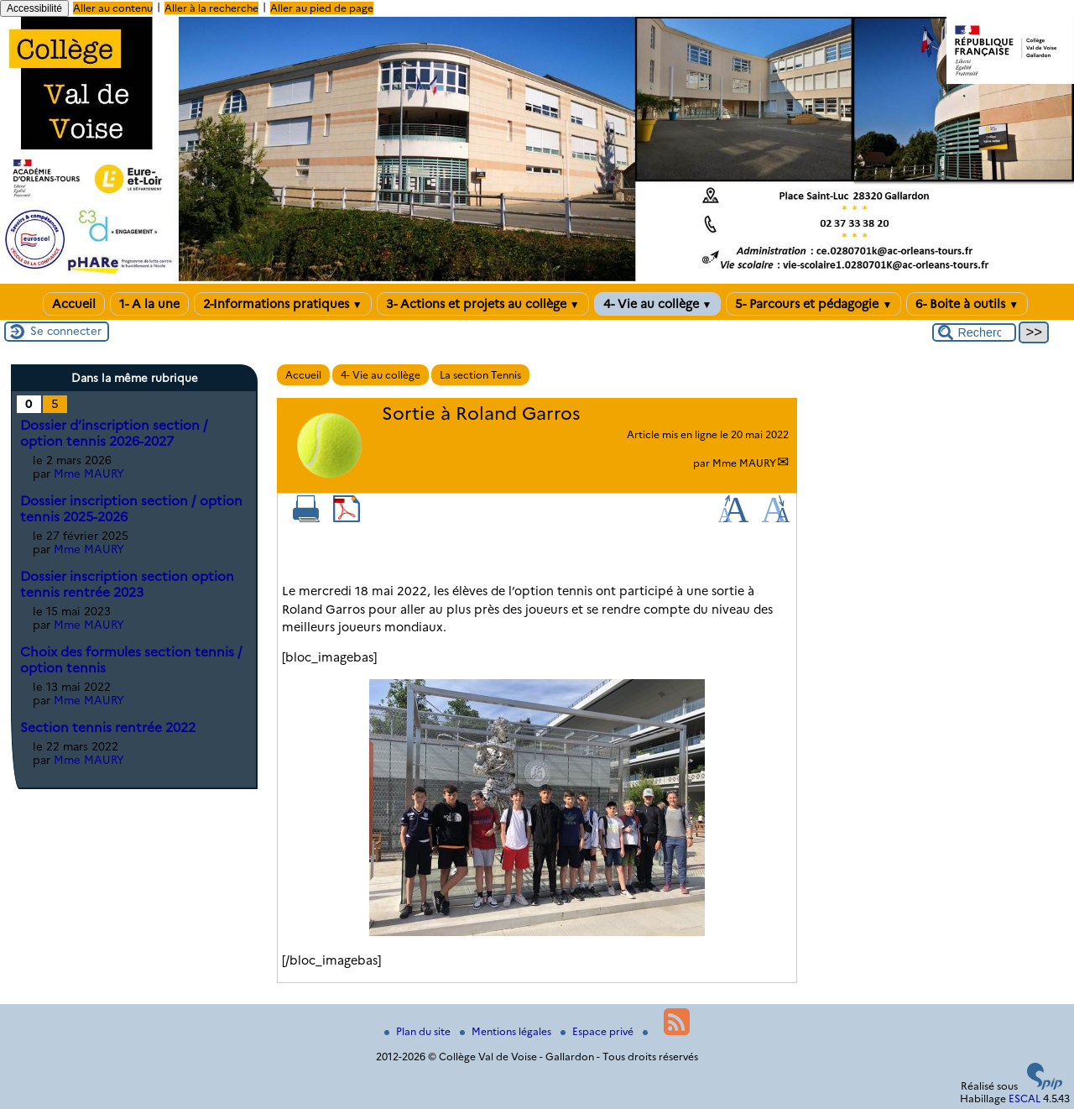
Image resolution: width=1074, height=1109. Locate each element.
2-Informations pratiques (282, 303)
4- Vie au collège (657, 303)
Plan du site (418, 1031)
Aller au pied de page (321, 8)
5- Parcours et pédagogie (813, 303)
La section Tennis (480, 375)
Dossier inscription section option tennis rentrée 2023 (127, 584)
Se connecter (66, 330)
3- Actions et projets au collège (483, 303)
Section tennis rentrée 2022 (108, 727)
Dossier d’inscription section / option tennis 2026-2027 (114, 433)
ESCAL (1024, 1098)
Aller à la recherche (211, 8)
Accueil (74, 303)
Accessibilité (34, 8)
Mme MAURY (744, 463)
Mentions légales (507, 1031)
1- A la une (149, 303)
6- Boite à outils (967, 303)
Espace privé (598, 1031)
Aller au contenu (113, 8)
